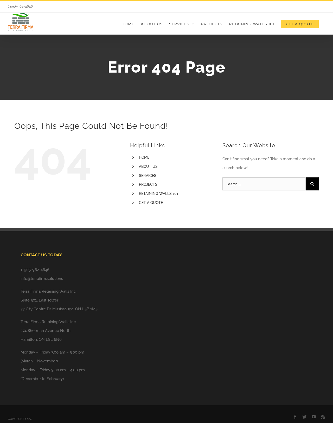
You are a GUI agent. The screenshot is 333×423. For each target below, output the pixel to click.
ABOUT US (148, 166)
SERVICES (147, 176)
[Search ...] (264, 183)
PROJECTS (148, 184)
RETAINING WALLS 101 (158, 193)
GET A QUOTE (151, 203)
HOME (144, 157)
